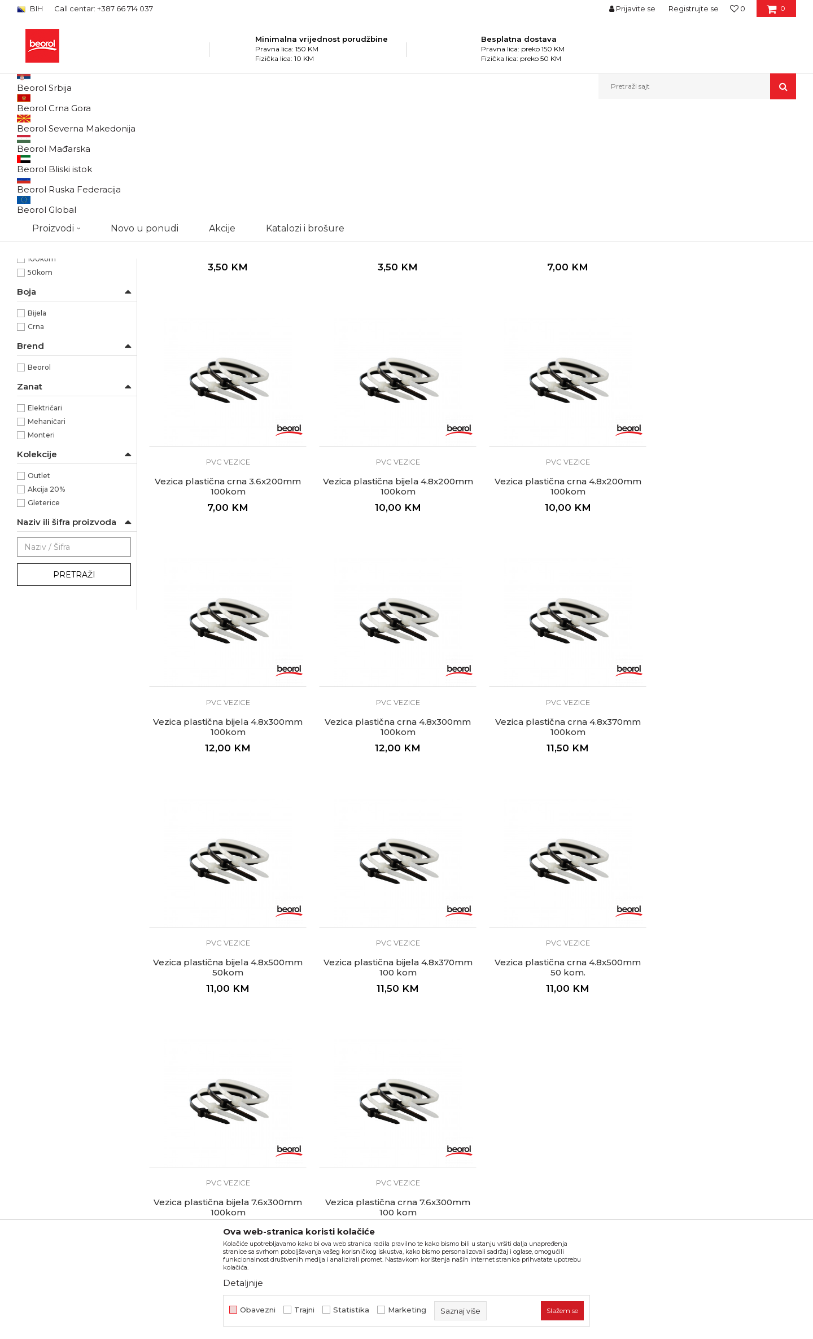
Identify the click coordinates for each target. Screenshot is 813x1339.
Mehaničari (46, 537)
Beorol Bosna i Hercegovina (61, 123)
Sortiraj (511, 142)
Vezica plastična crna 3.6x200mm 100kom (719, 357)
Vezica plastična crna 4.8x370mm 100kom (225, 827)
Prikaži (675, 142)
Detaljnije (243, 1282)
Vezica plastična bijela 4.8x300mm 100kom (555, 592)
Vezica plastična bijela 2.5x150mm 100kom (225, 357)
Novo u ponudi (144, 86)
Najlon (38, 239)
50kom (40, 388)
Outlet (39, 592)
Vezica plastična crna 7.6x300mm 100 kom (389, 1063)
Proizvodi (129, 123)
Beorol (39, 483)
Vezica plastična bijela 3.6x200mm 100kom (555, 357)
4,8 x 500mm (51, 334)
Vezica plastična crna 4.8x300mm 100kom (719, 592)
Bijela (37, 429)
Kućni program (177, 123)
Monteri (41, 551)
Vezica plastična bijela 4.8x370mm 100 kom (554, 827)
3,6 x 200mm (51, 294)
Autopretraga (459, 142)
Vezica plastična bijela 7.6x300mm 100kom (225, 1063)
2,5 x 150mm (49, 280)
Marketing (407, 1310)
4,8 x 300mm (51, 321)
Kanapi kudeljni (48, 169)
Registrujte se (693, 8)
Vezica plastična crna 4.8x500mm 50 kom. (719, 827)
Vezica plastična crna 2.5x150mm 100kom (390, 357)
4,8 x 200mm (51, 307)
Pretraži (74, 691)
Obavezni (258, 1310)
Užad (31, 182)
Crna (36, 443)
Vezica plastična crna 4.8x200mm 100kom (390, 592)
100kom (42, 375)
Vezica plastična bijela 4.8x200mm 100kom (225, 592)
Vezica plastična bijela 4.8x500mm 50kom (390, 827)
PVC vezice (43, 196)
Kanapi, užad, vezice (244, 123)
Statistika (351, 1310)
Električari (45, 524)
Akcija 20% (46, 605)
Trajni (304, 1310)
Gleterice (44, 619)
